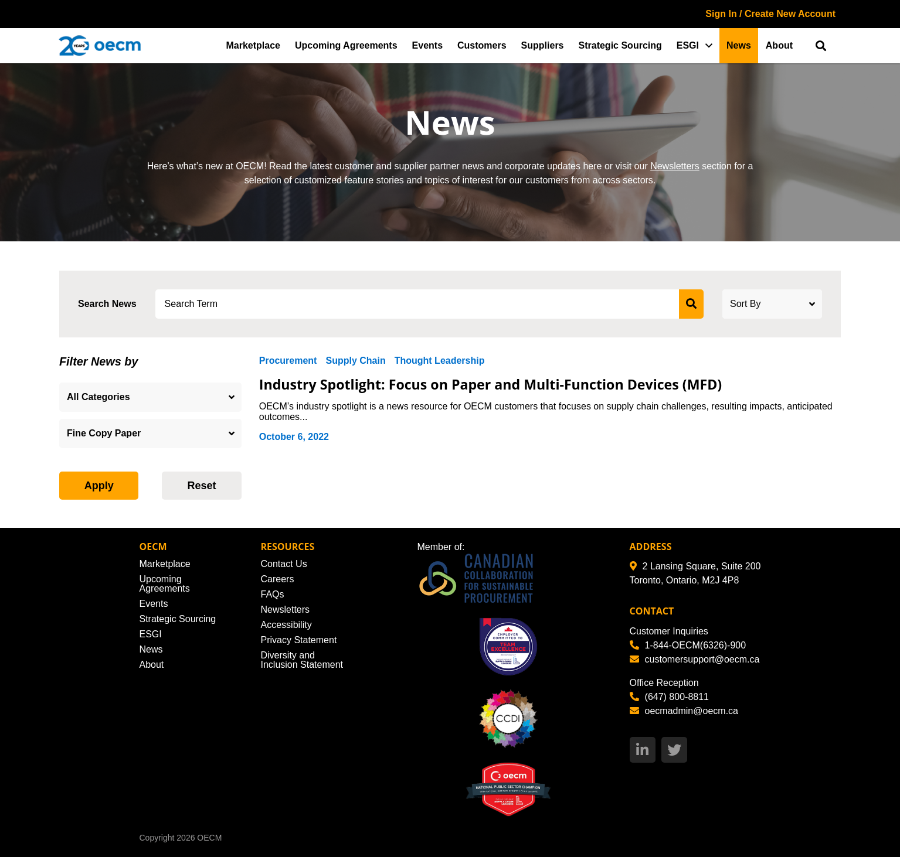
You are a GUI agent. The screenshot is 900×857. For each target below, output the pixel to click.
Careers (277, 579)
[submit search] (691, 304)
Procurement (288, 361)
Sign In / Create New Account (770, 14)
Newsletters (674, 166)
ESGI (688, 45)
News (738, 45)
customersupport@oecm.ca (695, 659)
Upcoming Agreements (346, 45)
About (779, 45)
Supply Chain (355, 361)
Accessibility (286, 625)
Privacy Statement (299, 640)
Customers (482, 45)
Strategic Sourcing (620, 45)
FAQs (272, 594)
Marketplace (253, 45)
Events (427, 45)
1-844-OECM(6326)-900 (688, 645)
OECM (209, 837)
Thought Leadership (440, 361)
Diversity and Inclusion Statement (302, 660)
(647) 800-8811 (669, 697)
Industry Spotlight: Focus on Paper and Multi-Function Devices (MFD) (509, 384)
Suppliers (542, 45)
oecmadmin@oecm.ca (684, 711)
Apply (99, 485)
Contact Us (284, 564)
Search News (107, 304)
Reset (202, 485)
